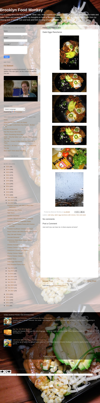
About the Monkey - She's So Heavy (15, 122)
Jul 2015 (11, 273)
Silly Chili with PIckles (14, 234)
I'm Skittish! (8, 66)
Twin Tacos (11, 213)
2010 (8, 305)
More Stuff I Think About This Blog (15, 151)
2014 (8, 294)
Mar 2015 (11, 285)
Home (69, 281)
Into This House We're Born (13, 132)
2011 (8, 303)
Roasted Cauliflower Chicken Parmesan (20, 229)
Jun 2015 (11, 276)
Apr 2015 (11, 282)
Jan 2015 (11, 290)
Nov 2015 (11, 200)
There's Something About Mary (14, 134)
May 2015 (11, 279)
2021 (8, 178)
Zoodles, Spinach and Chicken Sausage (20, 218)
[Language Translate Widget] (14, 109)
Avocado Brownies (13, 237)
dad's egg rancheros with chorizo (65, 215)
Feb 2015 (11, 288)
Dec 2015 (11, 197)
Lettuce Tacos (11, 259)
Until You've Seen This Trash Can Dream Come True (29, 340)
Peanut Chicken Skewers (15, 256)
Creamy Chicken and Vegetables (18, 247)
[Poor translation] (7, 372)
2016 (8, 192)
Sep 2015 (11, 268)
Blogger (53, 356)
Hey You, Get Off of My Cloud (22, 329)
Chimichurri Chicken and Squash (18, 250)
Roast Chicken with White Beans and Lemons (22, 231)
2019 (8, 183)
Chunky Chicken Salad (14, 253)
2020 (8, 181)
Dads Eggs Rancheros (14, 261)
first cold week (81, 215)
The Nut (6, 148)
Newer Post (47, 281)
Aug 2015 (11, 271)
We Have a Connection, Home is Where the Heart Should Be (32, 318)
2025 (8, 166)
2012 (8, 300)
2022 (8, 175)
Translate (17, 112)
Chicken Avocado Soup (14, 245)
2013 (8, 297)
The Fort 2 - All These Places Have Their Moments (20, 145)
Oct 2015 (11, 203)
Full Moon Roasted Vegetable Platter (19, 221)
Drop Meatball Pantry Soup (16, 264)
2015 (8, 195)
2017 (8, 189)
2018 (8, 186)
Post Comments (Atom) (58, 285)
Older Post (91, 281)
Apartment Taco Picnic (14, 210)
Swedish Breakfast (13, 216)
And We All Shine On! (11, 129)
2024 (8, 169)
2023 (8, 172)
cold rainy (51, 215)
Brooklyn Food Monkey (21, 10)
